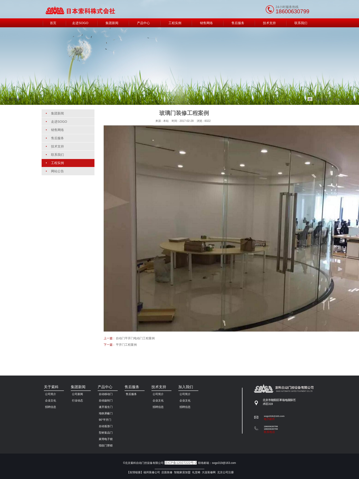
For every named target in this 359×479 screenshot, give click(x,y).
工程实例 (348, 99)
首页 (336, 99)
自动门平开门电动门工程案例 (135, 338)
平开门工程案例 (126, 344)
